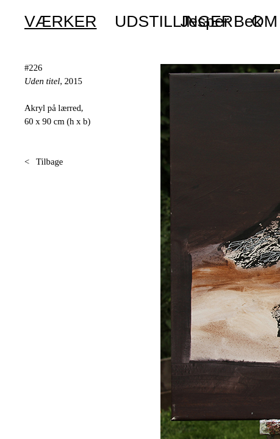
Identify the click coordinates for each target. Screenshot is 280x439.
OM (264, 21)
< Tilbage (43, 161)
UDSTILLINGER (174, 21)
